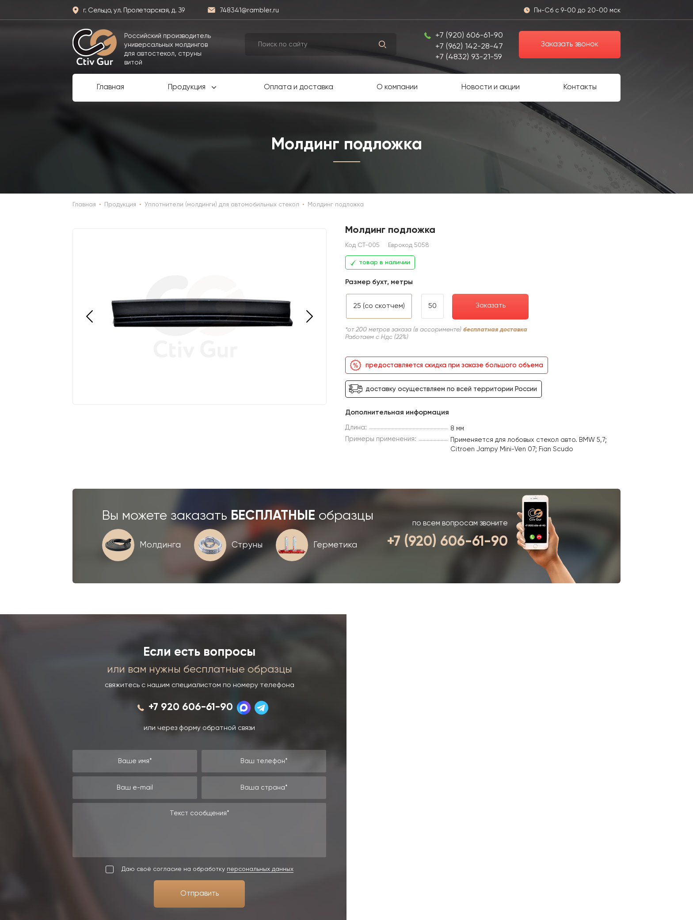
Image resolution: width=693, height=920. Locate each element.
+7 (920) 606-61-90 (469, 35)
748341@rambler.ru (249, 10)
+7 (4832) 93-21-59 (468, 57)
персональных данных (260, 869)
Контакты (580, 87)
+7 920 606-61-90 (190, 707)
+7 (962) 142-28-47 (469, 46)
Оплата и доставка (298, 87)
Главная (110, 87)
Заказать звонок (569, 44)
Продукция (187, 87)
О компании (397, 87)
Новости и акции (490, 87)
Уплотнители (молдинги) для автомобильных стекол (222, 204)
